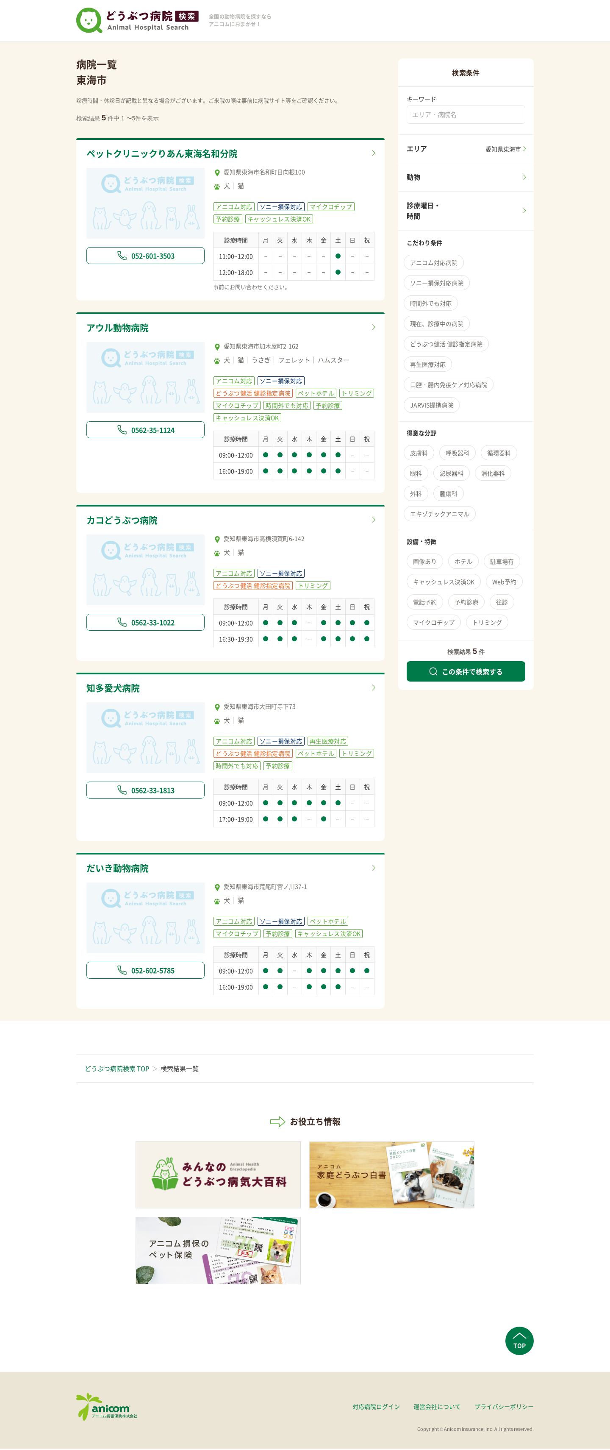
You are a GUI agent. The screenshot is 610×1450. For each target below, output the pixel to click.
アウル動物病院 (120, 328)
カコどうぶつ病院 (125, 520)
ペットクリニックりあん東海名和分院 (169, 154)
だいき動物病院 (120, 869)
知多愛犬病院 (115, 689)
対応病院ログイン (376, 1407)
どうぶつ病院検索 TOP (117, 1069)
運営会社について (437, 1407)
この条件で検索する (466, 671)
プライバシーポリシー (504, 1407)
